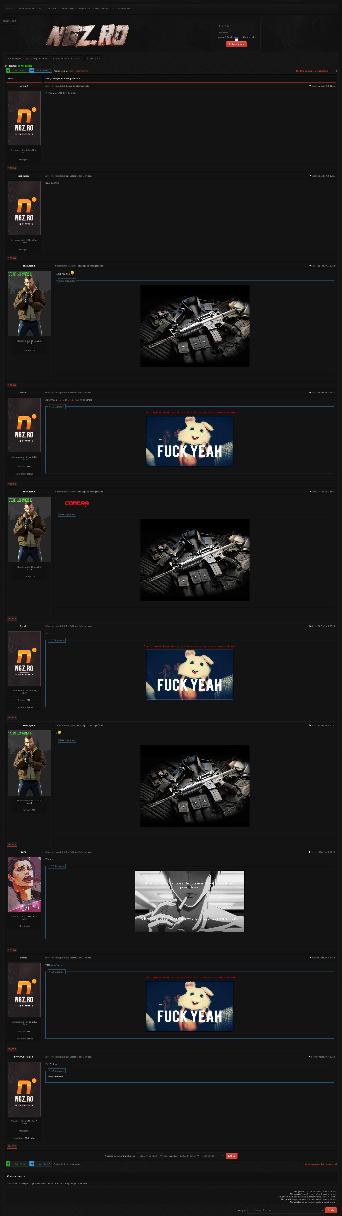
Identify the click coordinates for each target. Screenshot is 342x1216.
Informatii (9, 21)
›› (334, 70)
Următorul (322, 70)
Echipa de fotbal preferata (66, 78)
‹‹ (331, 70)
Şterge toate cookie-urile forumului (84, 8)
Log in (60, 400)
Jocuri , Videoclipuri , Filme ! (67, 58)
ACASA (9, 8)
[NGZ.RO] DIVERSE (37, 58)
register (71, 400)
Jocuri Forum (93, 58)
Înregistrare (26, 8)
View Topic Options (78, 70)
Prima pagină (14, 58)
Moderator (26, 65)
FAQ (41, 8)
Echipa (52, 8)
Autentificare (122, 8)
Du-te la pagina (304, 70)
